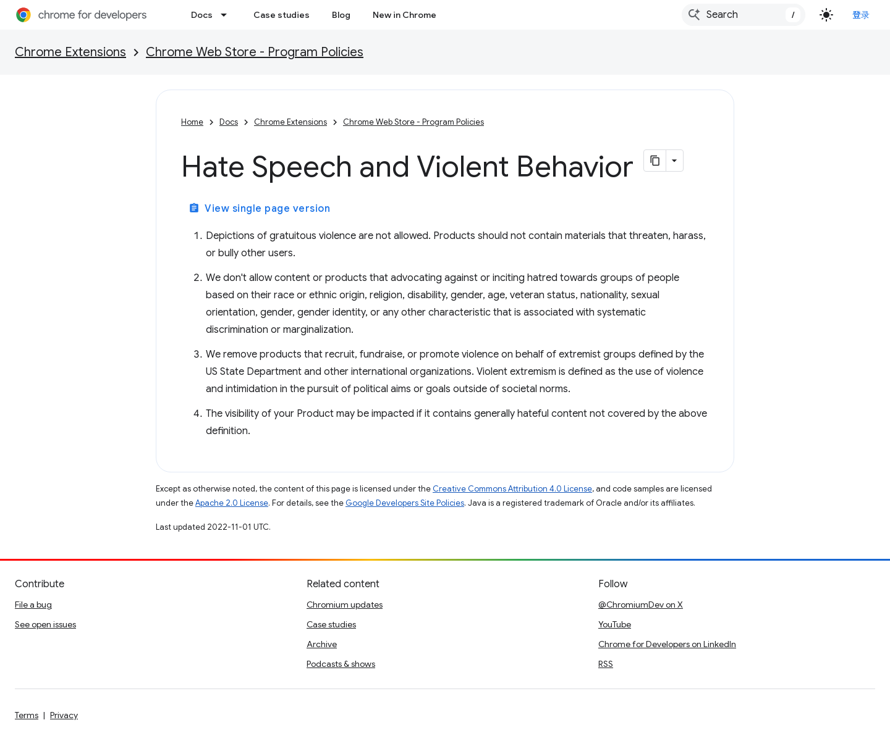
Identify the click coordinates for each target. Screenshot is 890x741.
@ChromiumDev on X (640, 604)
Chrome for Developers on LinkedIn (667, 644)
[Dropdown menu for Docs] (227, 14)
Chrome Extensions (70, 52)
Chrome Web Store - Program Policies (254, 52)
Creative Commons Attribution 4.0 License (512, 489)
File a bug (33, 604)
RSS (605, 663)
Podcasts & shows (341, 663)
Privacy (64, 715)
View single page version (259, 209)
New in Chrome (404, 14)
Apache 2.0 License (231, 503)
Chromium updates (345, 604)
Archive (322, 644)
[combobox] (743, 15)
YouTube (614, 624)
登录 (861, 14)
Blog (341, 14)
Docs (202, 14)
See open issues (45, 624)
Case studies (281, 14)
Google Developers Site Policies (404, 503)
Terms (26, 715)
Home (192, 122)
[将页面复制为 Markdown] (655, 160)
